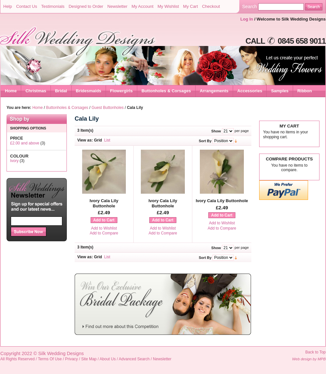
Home (11, 90)
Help (7, 6)
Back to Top (315, 352)
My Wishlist (168, 6)
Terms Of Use (50, 359)
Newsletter (117, 6)
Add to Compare (104, 233)
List (107, 140)
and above (24, 143)
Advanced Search (134, 359)
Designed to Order (85, 6)
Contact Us (26, 6)
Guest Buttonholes (108, 107)
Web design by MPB (309, 359)
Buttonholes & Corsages (67, 107)
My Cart (190, 6)
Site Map (88, 359)
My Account (142, 6)
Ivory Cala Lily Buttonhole (104, 203)
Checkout (211, 6)
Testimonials (53, 6)
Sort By (205, 141)
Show (216, 131)
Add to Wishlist (104, 228)
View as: (85, 140)
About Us (108, 359)
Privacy (71, 359)
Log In (246, 19)
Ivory (14, 160)
